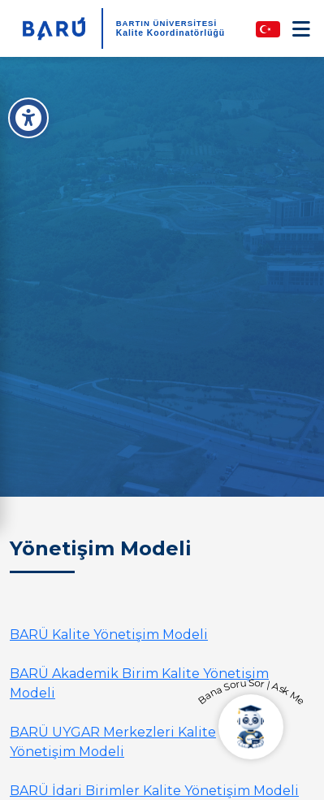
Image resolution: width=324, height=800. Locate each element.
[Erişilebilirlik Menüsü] (28, 118)
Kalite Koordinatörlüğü (171, 32)
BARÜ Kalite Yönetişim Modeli (109, 634)
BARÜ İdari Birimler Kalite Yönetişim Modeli (154, 790)
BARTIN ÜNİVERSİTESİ (167, 23)
